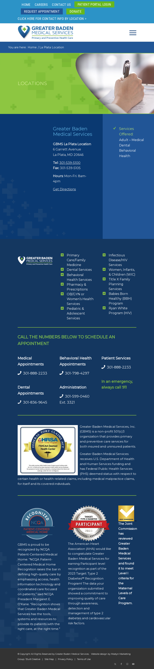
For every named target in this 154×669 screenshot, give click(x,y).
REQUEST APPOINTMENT (41, 11)
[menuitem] (26, 5)
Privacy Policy (65, 659)
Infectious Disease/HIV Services (118, 260)
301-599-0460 (77, 396)
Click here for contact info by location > (52, 19)
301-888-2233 (35, 373)
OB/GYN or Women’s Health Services (80, 299)
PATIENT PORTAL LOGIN (94, 4)
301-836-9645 (35, 402)
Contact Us (61, 5)
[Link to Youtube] (133, 664)
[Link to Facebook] (121, 664)
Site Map (49, 659)
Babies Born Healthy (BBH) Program (120, 298)
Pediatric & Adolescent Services (76, 313)
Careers (41, 5)
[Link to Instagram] (127, 664)
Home (26, 5)
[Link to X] (115, 664)
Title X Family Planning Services (119, 284)
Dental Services (79, 270)
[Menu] (130, 32)
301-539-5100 (69, 163)
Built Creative (33, 659)
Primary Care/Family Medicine (76, 260)
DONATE (75, 11)
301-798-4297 (77, 373)
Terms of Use (84, 659)
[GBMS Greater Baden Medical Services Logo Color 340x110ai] (45, 32)
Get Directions (64, 189)
